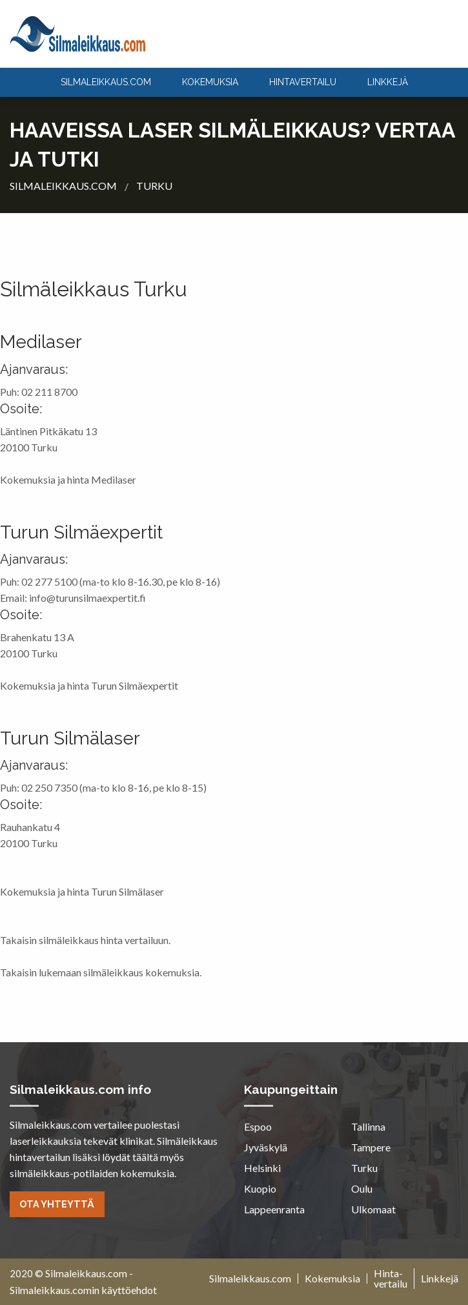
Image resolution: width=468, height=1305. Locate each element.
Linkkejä (387, 82)
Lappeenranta (274, 1209)
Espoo (258, 1126)
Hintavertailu (302, 82)
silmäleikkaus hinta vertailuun (103, 940)
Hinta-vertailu (390, 1278)
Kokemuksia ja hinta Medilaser (68, 479)
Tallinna (368, 1126)
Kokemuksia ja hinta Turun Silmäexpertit (89, 685)
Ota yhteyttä (56, 1203)
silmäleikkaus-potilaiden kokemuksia (92, 1173)
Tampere (371, 1147)
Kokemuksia (210, 82)
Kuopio (260, 1188)
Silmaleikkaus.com (86, 1273)
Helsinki (262, 1168)
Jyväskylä (265, 1147)
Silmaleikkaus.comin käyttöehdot (83, 1290)
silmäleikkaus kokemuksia (141, 972)
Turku (364, 1168)
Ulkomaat (373, 1209)
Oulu (361, 1188)
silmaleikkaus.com (106, 82)
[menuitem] (106, 82)
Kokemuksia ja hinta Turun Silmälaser (82, 891)
